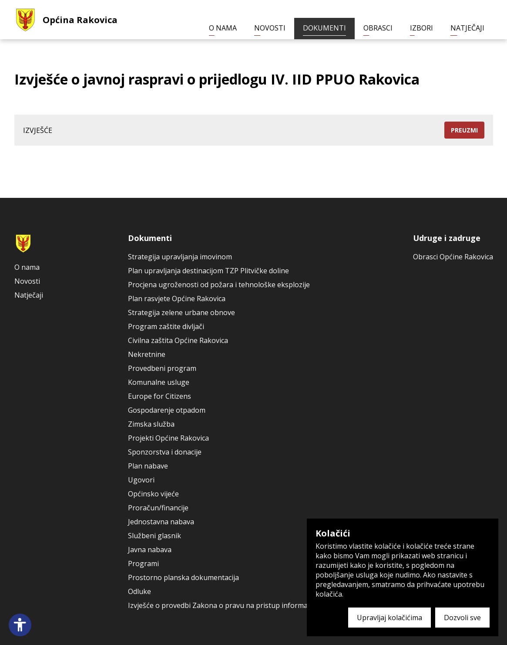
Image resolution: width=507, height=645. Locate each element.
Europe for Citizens (159, 396)
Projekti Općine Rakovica (168, 438)
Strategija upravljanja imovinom (180, 256)
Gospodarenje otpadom (166, 410)
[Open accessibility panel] (20, 625)
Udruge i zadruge (446, 238)
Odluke (139, 591)
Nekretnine (146, 354)
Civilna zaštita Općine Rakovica (178, 340)
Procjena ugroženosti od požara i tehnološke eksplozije (219, 284)
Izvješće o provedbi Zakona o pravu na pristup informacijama (228, 605)
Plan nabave (148, 466)
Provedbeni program (162, 368)
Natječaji (467, 28)
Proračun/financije (158, 508)
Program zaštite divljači (166, 326)
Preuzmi (464, 130)
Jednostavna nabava (161, 521)
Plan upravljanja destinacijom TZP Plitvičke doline (208, 270)
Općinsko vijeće (153, 494)
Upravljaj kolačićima (389, 617)
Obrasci (378, 28)
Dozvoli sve (462, 617)
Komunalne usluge (158, 382)
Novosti (269, 28)
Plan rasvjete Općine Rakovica (176, 298)
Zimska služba (151, 424)
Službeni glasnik (154, 535)
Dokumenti (324, 28)
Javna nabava (149, 549)
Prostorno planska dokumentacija (183, 577)
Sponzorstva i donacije (164, 452)
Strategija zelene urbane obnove (181, 312)
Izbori (421, 28)
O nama (223, 28)
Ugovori (141, 480)
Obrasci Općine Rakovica (453, 256)
